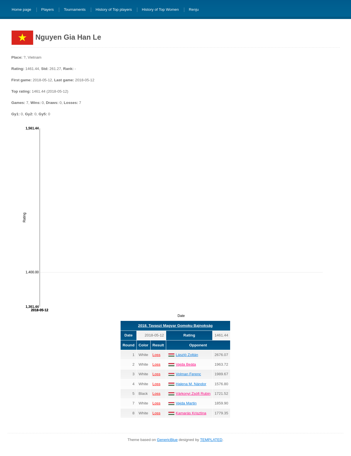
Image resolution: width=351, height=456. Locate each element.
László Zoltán (187, 355)
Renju (194, 10)
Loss (156, 355)
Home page (21, 10)
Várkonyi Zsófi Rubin (193, 393)
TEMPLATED (211, 440)
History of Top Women (160, 10)
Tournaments (74, 10)
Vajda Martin (186, 403)
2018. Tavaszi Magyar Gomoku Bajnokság (175, 325)
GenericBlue (167, 440)
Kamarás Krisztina (191, 413)
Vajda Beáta (186, 364)
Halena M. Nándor (191, 384)
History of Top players (114, 10)
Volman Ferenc (188, 374)
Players (47, 10)
